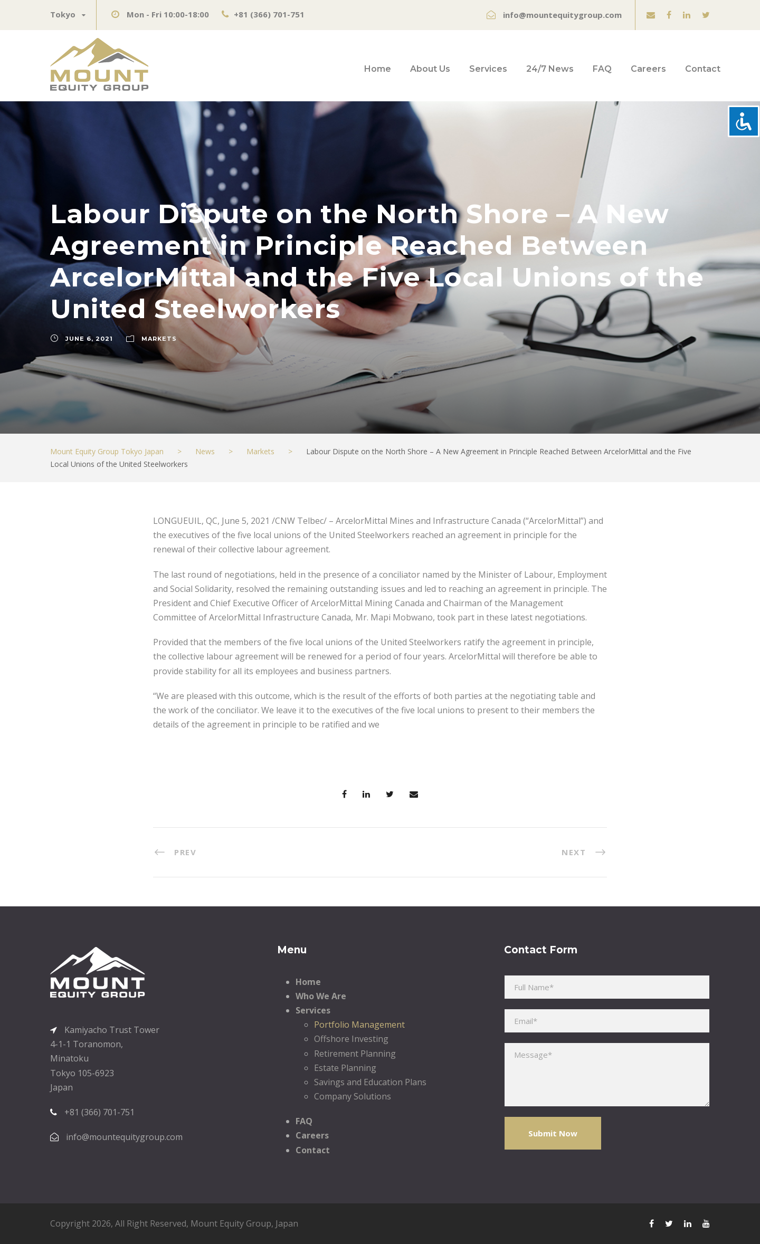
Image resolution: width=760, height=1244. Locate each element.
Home (377, 69)
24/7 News (550, 69)
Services (488, 69)
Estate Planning (345, 1068)
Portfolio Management (359, 1024)
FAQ (602, 69)
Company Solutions (352, 1096)
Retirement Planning (355, 1053)
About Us (430, 69)
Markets (159, 338)
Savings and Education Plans (370, 1082)
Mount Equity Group (231, 1223)
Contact (702, 69)
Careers (648, 69)
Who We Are (321, 996)
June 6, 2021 (89, 338)
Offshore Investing (351, 1039)
